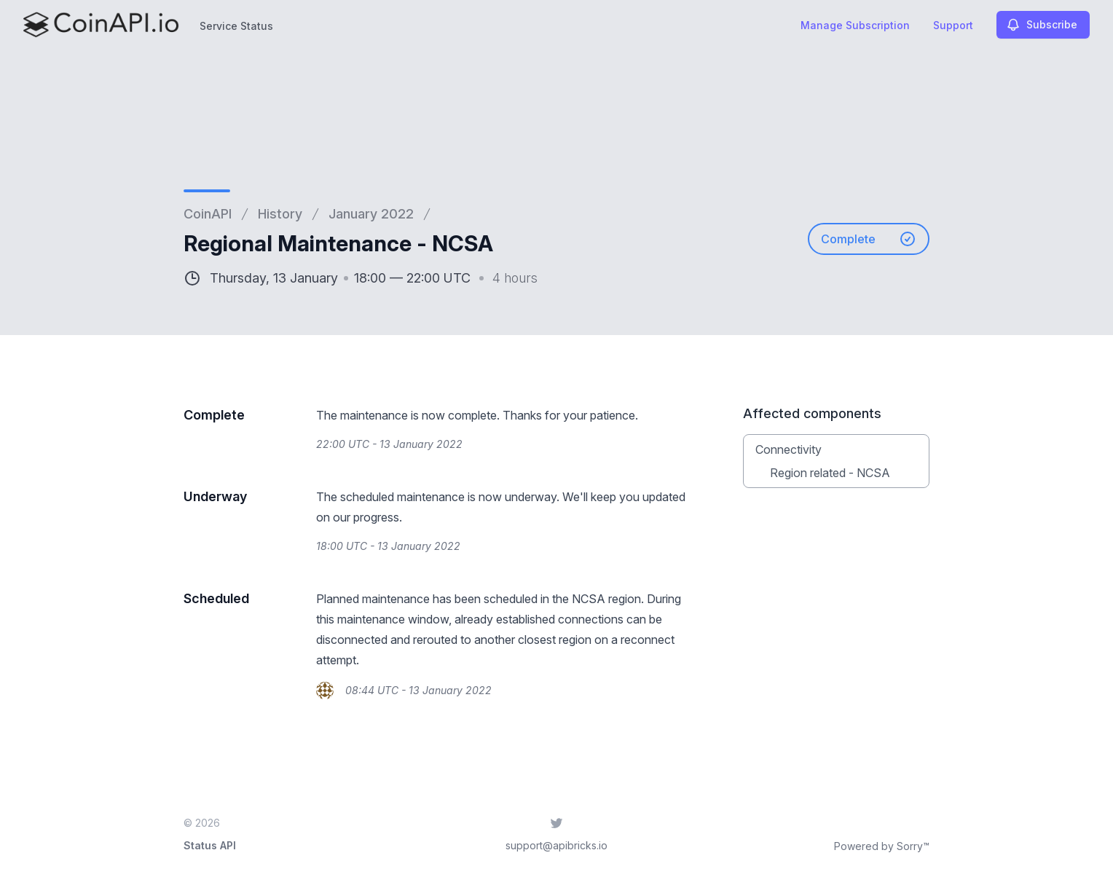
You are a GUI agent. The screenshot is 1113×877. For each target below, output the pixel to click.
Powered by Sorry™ (881, 846)
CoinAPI (208, 213)
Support (953, 25)
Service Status (236, 26)
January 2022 (371, 213)
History (280, 213)
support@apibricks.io (556, 845)
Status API (210, 845)
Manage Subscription (855, 25)
